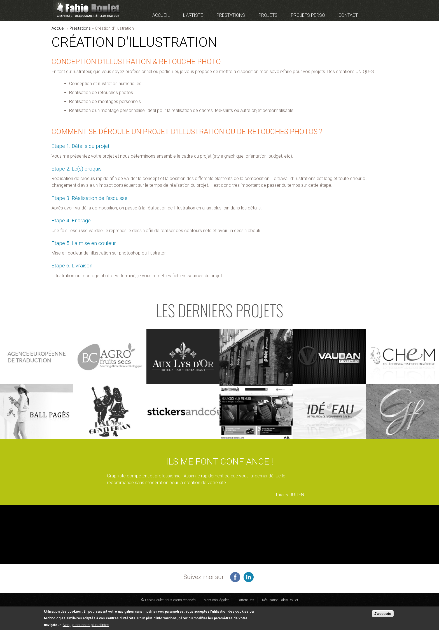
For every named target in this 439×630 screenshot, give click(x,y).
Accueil (161, 15)
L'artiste (193, 15)
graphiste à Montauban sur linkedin (249, 577)
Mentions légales (217, 600)
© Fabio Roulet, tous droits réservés (168, 600)
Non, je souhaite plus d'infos (86, 625)
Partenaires (245, 600)
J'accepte (382, 614)
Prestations (230, 15)
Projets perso (308, 15)
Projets (267, 15)
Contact (348, 15)
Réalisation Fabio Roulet (280, 600)
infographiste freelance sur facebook (235, 577)
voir (36, 356)
